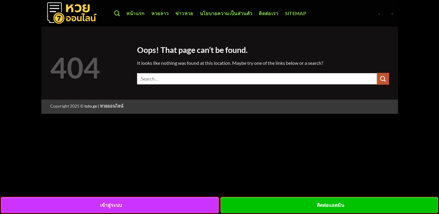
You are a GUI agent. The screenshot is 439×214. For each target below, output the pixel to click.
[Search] (117, 13)
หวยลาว (160, 13)
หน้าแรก (135, 13)
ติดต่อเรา (268, 13)
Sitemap (295, 13)
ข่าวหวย (184, 13)
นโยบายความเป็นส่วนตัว (226, 13)
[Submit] (383, 78)
